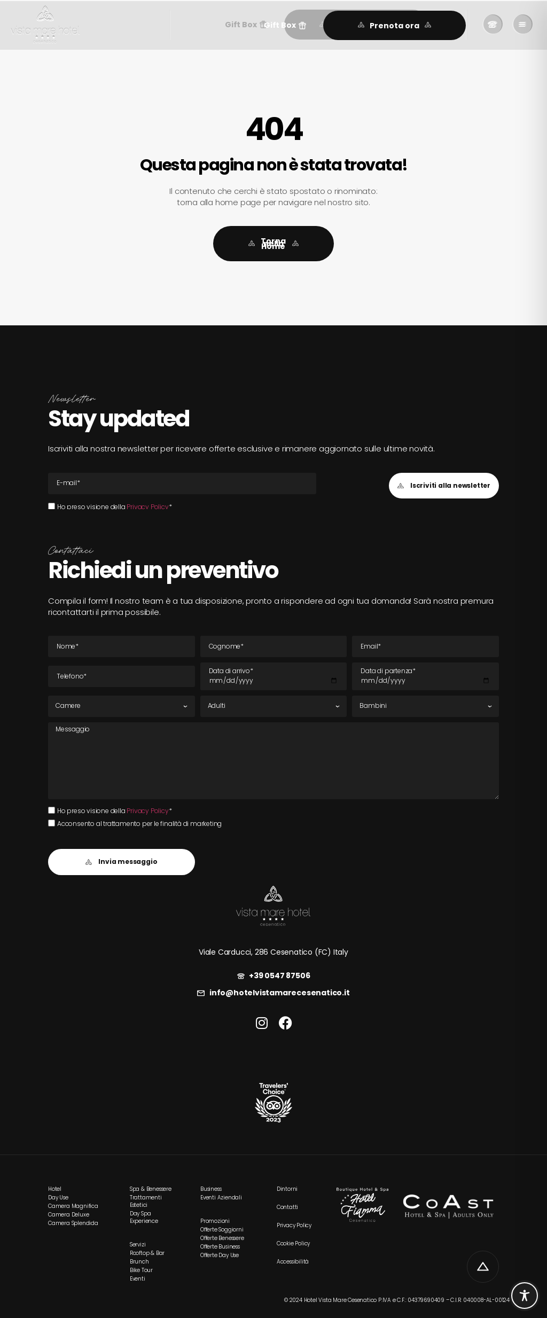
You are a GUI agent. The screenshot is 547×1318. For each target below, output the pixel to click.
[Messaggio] (273, 760)
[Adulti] (273, 706)
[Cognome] (273, 646)
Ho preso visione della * (114, 506)
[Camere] (121, 706)
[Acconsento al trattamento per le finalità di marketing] (51, 823)
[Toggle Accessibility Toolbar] (524, 1295)
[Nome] (121, 646)
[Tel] (121, 676)
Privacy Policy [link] (147, 506)
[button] (285, 25)
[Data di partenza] (425, 676)
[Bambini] (425, 706)
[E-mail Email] (182, 483)
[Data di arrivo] (273, 676)
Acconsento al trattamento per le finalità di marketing (139, 823)
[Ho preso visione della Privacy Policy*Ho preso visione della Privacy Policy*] (51, 506)
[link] (45, 25)
